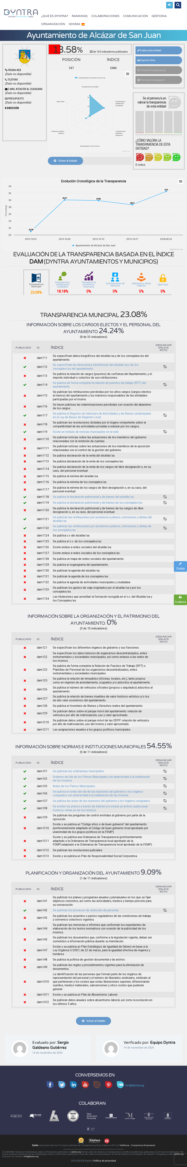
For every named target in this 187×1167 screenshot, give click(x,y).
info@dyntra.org (31, 1156)
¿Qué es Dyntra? (54, 16)
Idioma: (77, 24)
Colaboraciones (105, 16)
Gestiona (159, 16)
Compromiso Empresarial (143, 1145)
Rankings (80, 16)
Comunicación (135, 16)
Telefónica (124, 1145)
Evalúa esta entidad (149, 50)
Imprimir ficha (146, 60)
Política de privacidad (104, 1160)
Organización (53, 24)
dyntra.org (76, 1152)
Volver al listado (65, 160)
